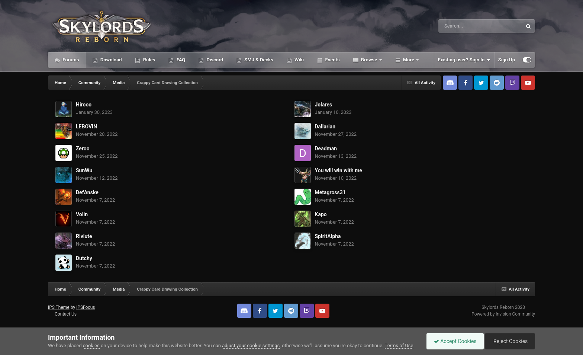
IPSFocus (85, 307)
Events (331, 60)
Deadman (326, 148)
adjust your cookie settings (251, 345)
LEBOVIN (86, 126)
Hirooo (83, 105)
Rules (148, 60)
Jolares (323, 105)
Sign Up (506, 60)
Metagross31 (330, 192)
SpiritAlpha (328, 236)
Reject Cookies (509, 341)
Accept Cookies (453, 341)
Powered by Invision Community (503, 314)
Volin (82, 214)
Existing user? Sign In (464, 60)
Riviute (84, 236)
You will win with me (338, 170)
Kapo (321, 214)
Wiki (298, 60)
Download (110, 60)
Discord (214, 60)
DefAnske (87, 192)
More (409, 60)
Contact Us (66, 314)
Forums (70, 60)
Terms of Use (399, 345)
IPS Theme (59, 307)
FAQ (180, 60)
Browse (369, 60)
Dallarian (325, 126)
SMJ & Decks (258, 60)
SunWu (84, 170)
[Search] (461, 26)
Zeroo (83, 148)
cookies (91, 345)
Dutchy (84, 258)
